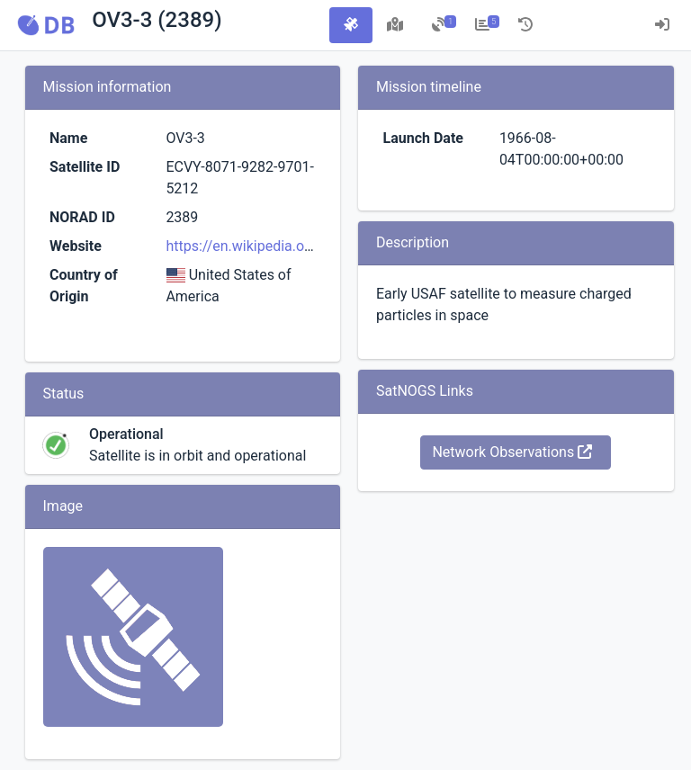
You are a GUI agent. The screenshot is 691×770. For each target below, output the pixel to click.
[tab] (350, 25)
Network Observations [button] (512, 452)
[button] (45, 25)
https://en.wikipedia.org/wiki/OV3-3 (279, 246)
